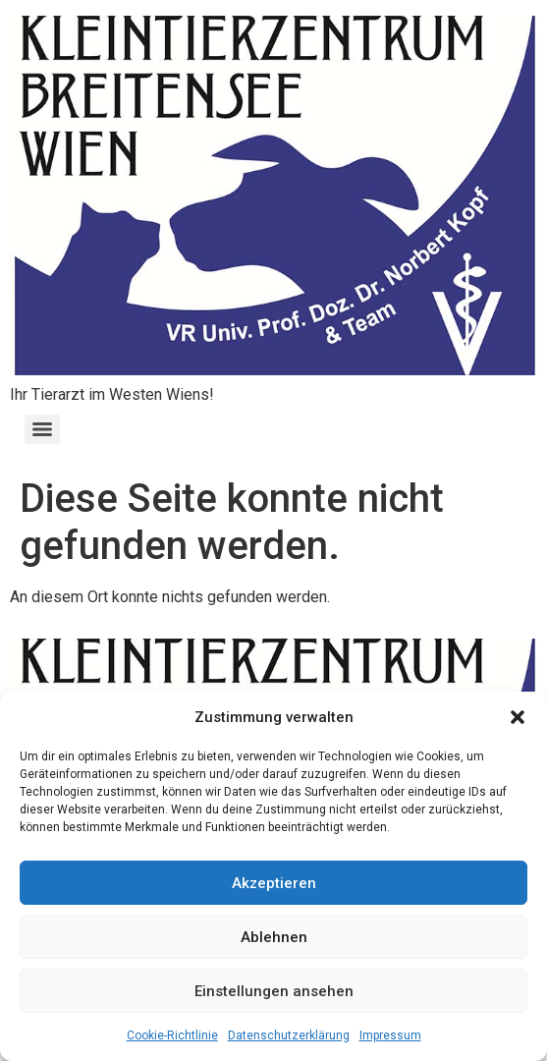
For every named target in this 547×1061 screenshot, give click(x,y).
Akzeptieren (274, 883)
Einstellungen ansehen (274, 991)
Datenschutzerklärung (289, 1035)
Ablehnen (274, 937)
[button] (517, 717)
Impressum (390, 1035)
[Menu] (42, 429)
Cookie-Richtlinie (172, 1035)
